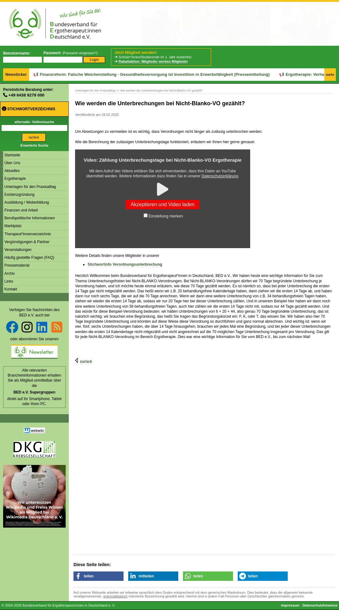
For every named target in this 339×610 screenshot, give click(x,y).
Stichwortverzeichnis (28, 109)
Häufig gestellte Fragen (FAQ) (29, 257)
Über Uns (12, 163)
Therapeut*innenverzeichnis (27, 234)
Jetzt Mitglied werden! (135, 52)
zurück (86, 361)
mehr (330, 74)
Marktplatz (13, 226)
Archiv (9, 273)
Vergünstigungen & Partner (26, 242)
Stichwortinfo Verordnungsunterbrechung (125, 264)
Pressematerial (16, 265)
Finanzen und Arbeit (21, 210)
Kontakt (10, 289)
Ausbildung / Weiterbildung (26, 202)
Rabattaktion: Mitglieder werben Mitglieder (153, 61)
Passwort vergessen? (79, 53)
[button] (98, 576)
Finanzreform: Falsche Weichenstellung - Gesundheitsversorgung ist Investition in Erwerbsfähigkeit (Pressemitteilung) (136, 74)
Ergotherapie (15, 178)
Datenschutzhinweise (319, 605)
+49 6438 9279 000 (26, 95)
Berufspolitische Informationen (29, 218)
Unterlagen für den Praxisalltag (30, 187)
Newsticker (16, 74)
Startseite (12, 155)
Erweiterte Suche (34, 145)
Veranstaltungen (18, 250)
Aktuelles (12, 171)
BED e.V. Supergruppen (34, 392)
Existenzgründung (19, 194)
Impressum (290, 605)
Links (8, 281)
